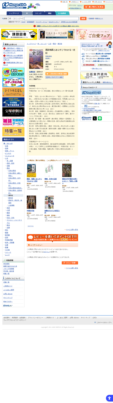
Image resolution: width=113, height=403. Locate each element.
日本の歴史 (12, 171)
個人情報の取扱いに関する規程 (92, 110)
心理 (8, 210)
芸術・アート (9, 151)
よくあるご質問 (86, 1)
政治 (8, 225)
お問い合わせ (98, 1)
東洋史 (10, 195)
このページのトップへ (104, 322)
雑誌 (49, 13)
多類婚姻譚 (30, 22)
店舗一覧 (65, 1)
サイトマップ (109, 1)
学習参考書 (9, 240)
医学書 (7, 235)
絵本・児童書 (9, 242)
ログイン (80, 5)
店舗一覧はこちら (97, 68)
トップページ (14, 13)
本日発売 (6, 264)
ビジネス (8, 153)
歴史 (8, 168)
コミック (38, 13)
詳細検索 (91, 18)
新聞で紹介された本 (10, 266)
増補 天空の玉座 (51, 179)
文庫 (6, 245)
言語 (8, 208)
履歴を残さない (107, 82)
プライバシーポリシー (35, 317)
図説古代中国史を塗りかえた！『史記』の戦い (69, 181)
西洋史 (10, 198)
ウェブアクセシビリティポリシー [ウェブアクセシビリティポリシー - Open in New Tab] (14, 320)
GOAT (23, 22)
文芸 (6, 146)
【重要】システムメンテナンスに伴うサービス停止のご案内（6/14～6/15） (57, 26)
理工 (6, 230)
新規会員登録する (75, 8)
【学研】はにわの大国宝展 (69, 22)
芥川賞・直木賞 (8, 271)
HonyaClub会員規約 (89, 108)
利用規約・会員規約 (19, 317)
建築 (6, 232)
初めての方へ (7, 301)
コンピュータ (9, 156)
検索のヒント (99, 18)
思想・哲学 (10, 163)
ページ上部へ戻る (72, 229)
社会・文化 (10, 218)
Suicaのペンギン (54, 22)
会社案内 (6, 317)
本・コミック (8, 143)
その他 (7, 250)
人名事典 (11, 205)
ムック (7, 255)
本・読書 (10, 161)
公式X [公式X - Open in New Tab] (94, 317)
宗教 (8, 166)
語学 (6, 237)
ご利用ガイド (75, 1)
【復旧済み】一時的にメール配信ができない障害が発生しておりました (13, 50)
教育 (8, 213)
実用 (6, 148)
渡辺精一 (48, 58)
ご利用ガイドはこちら (104, 50)
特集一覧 (6, 273)
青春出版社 (48, 56)
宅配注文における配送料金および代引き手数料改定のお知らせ (13, 58)
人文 (6, 158)
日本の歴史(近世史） (15, 188)
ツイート (31, 226)
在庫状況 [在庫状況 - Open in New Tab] (32, 72)
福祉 (8, 215)
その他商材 (62, 13)
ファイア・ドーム (41, 22)
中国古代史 (30, 211)
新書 (6, 247)
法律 (8, 227)
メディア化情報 (8, 269)
